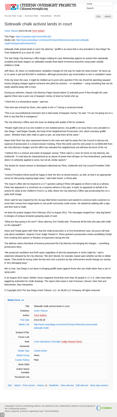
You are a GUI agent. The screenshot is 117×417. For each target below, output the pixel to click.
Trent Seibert (38, 31)
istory (40, 385)
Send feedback (52, 411)
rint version (29, 385)
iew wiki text (67, 385)
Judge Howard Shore (71, 341)
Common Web (31, 16)
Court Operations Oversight (47, 341)
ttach (17, 385)
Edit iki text (82, 385)
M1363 (57, 16)
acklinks (53, 385)
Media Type (23, 350)
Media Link (24, 324)
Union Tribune (11, 31)
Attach (108, 16)
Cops (19, 16)
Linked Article (40, 350)
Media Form (14, 300)
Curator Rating (22, 360)
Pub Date (24, 320)
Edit (98, 16)
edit (22, 300)
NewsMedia (46, 16)
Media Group (23, 355)
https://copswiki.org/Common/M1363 (33, 36)
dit (10, 385)
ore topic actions (99, 385)
